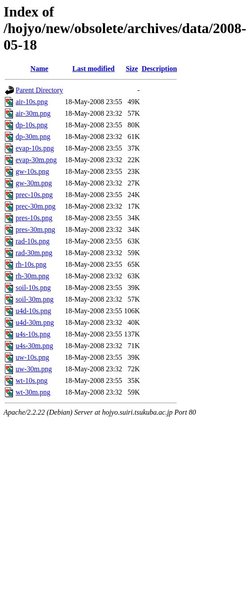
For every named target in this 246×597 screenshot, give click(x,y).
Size (132, 68)
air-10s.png (32, 101)
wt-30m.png (33, 392)
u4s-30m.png (34, 345)
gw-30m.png (34, 183)
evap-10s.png (35, 148)
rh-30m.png (32, 276)
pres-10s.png (34, 218)
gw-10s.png (32, 171)
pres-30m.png (35, 229)
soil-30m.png (35, 299)
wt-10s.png (32, 380)
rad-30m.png (34, 252)
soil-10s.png (33, 287)
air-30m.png (33, 113)
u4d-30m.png (35, 322)
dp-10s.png (32, 125)
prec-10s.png (34, 194)
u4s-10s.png (33, 334)
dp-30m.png (33, 136)
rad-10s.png (33, 241)
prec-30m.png (35, 206)
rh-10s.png (31, 264)
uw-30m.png (34, 369)
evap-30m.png (36, 160)
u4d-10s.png (33, 311)
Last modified (93, 68)
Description (159, 68)
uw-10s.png (32, 357)
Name (39, 68)
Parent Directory (39, 90)
